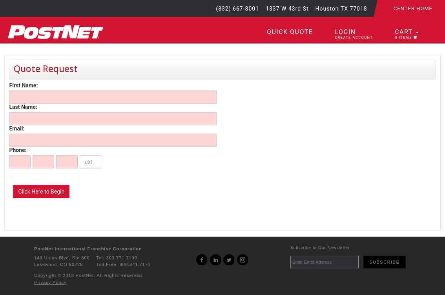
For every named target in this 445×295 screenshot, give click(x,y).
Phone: (17, 150)
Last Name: (23, 107)
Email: (16, 128)
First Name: (23, 85)
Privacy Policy (50, 282)
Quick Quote (290, 32)
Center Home (413, 8)
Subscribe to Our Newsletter (320, 248)
